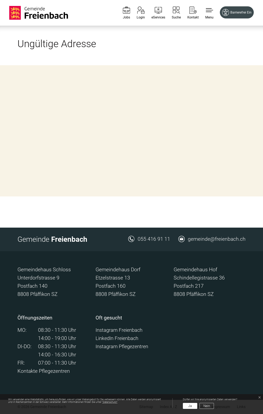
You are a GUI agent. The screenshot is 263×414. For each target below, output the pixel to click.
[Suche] (173, 12)
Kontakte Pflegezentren (43, 371)
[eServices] (155, 12)
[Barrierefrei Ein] (237, 12)
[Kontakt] (190, 12)
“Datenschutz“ (110, 402)
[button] (206, 12)
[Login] (137, 12)
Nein (206, 406)
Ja (190, 406)
